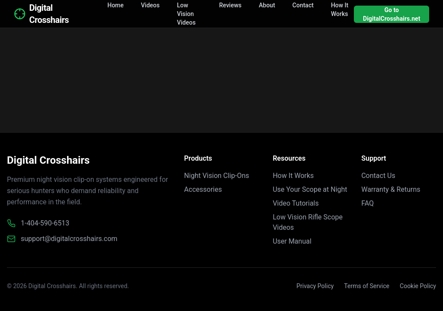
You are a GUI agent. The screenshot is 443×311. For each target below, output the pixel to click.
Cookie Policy (418, 285)
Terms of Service (366, 285)
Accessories (203, 189)
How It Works (293, 175)
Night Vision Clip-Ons (216, 175)
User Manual (292, 241)
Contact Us (378, 175)
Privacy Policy (315, 285)
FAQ (367, 203)
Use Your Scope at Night (310, 189)
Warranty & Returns (390, 189)
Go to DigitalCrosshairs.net (391, 14)
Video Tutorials (295, 203)
